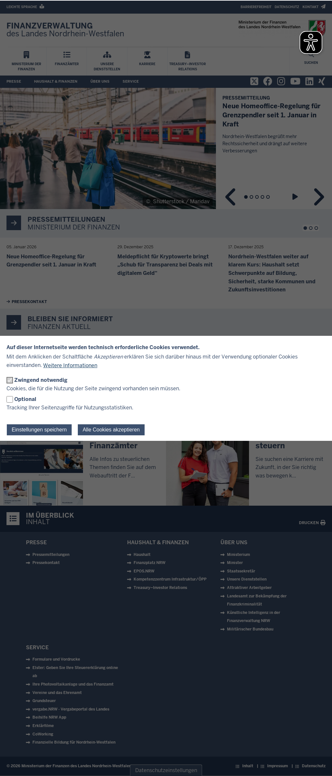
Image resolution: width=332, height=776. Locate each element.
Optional (25, 399)
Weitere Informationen (70, 365)
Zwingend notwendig (40, 380)
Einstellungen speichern (39, 429)
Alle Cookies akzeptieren (111, 429)
